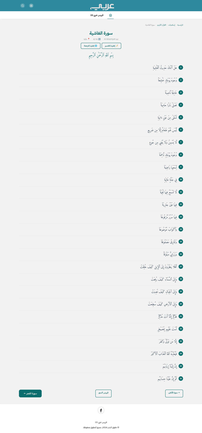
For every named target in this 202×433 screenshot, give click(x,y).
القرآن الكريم (161, 24)
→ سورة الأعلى (174, 392)
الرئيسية (180, 24)
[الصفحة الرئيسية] (110, 15)
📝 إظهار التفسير (111, 45)
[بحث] (22, 5)
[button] (31, 5)
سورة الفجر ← (30, 393)
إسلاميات (171, 24)
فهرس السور (103, 392)
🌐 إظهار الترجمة (90, 45)
